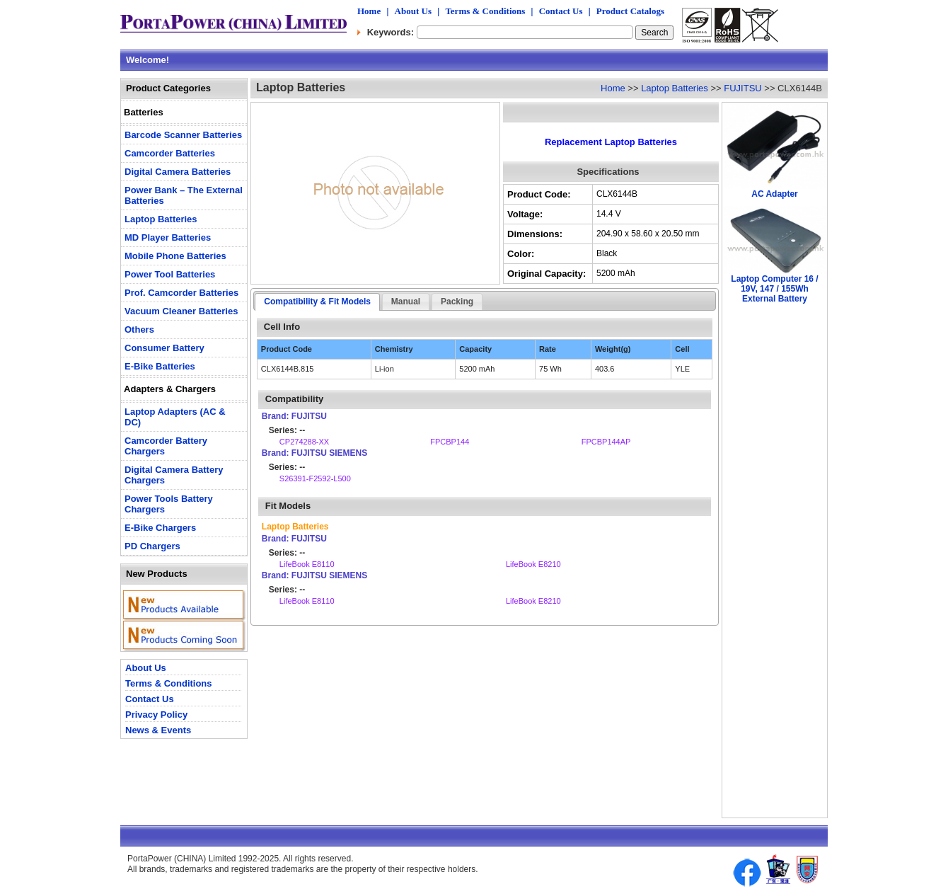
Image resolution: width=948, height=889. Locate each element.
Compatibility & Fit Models (317, 301)
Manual (405, 301)
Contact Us (561, 11)
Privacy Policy (156, 714)
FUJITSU (742, 88)
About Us (413, 11)
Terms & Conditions (485, 11)
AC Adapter (774, 194)
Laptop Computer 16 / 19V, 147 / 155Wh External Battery (774, 289)
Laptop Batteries (674, 88)
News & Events (158, 730)
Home (369, 11)
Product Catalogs (630, 11)
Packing (457, 301)
